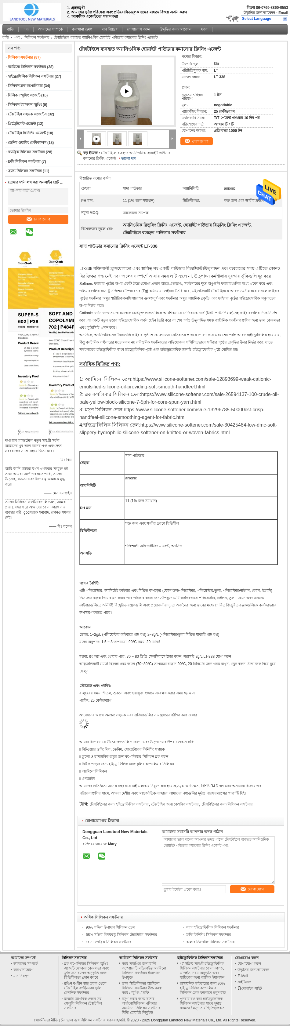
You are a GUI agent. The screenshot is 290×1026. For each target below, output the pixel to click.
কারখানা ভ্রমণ (82, 29)
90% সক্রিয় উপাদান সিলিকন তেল (110, 927)
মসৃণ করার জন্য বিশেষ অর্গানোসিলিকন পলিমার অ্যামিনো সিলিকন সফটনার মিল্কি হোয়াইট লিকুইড (141, 1006)
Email (283, 13)
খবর (204, 29)
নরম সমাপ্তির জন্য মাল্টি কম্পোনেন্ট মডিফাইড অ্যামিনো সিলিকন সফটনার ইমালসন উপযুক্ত (144, 971)
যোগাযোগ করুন (138, 29)
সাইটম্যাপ (244, 982)
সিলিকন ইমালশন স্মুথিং (25, 105)
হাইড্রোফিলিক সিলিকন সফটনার (31, 76)
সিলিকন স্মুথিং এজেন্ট (24, 95)
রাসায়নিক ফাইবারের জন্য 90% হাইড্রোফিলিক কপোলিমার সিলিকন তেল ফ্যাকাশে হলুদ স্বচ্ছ (203, 988)
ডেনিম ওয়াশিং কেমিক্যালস (27, 142)
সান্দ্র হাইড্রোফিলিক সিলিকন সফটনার (212, 927)
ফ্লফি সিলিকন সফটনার (24, 161)
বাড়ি (10, 29)
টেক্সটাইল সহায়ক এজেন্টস (27, 114)
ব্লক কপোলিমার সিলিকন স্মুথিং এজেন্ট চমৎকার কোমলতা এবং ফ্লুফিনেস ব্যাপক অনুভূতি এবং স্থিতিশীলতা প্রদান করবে (86, 971)
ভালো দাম (128, 158)
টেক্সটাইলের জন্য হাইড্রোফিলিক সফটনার (119, 804)
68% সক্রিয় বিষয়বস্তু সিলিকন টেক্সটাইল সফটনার (121, 935)
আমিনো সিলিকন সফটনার (27, 67)
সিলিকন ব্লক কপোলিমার (25, 86)
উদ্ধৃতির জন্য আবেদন (259, 13)
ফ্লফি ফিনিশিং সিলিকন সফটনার (208, 935)
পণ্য (26, 29)
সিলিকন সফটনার (36, 37)
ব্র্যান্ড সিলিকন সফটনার (25, 171)
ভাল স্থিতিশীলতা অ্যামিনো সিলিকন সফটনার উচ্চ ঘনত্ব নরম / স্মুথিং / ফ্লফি (142, 988)
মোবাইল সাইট (249, 988)
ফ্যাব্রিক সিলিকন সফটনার (26, 152)
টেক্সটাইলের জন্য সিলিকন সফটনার (227, 804)
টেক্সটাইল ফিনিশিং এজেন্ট (27, 133)
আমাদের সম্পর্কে (50, 29)
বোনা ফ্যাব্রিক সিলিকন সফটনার (108, 942)
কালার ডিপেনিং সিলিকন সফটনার (210, 942)
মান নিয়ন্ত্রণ (110, 29)
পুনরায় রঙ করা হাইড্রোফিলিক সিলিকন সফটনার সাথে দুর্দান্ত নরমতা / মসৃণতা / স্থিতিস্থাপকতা (202, 1003)
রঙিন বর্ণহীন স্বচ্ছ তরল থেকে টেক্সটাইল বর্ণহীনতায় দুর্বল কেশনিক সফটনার (85, 988)
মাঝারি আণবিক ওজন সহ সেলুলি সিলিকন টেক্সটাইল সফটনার (83, 1003)
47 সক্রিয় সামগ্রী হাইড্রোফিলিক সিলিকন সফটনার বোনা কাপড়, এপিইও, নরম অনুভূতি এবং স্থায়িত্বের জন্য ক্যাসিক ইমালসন (202, 971)
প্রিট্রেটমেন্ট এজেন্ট (22, 124)
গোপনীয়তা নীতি (46, 1020)
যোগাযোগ (38, 219)
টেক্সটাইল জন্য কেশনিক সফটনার (175, 804)
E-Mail (242, 976)
